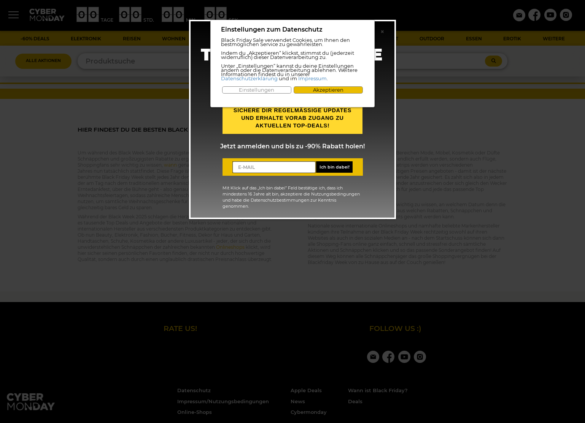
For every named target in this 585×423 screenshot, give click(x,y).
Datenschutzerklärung (249, 78)
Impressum (312, 78)
